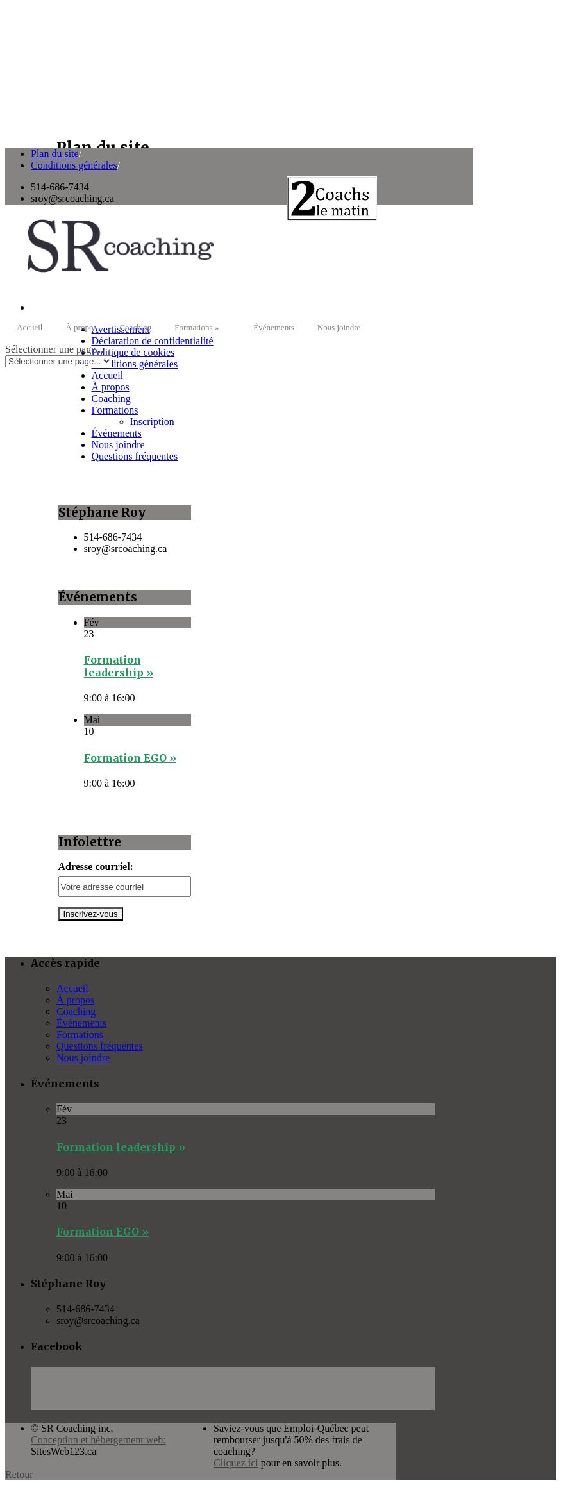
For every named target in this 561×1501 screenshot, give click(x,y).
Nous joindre (339, 327)
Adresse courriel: (95, 866)
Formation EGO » (130, 757)
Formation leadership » (118, 666)
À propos (80, 327)
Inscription (152, 421)
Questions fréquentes (135, 456)
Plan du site (55, 153)
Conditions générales (74, 165)
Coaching (135, 327)
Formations (196, 327)
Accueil (29, 327)
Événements (273, 327)
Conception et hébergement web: (98, 1439)
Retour (19, 1474)
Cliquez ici (236, 1462)
